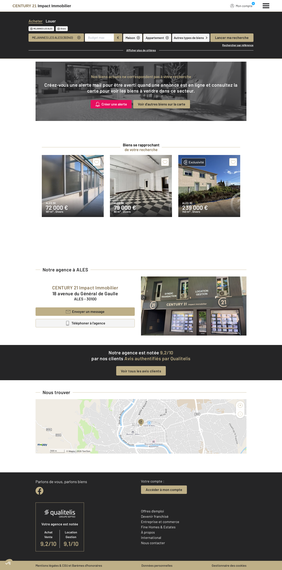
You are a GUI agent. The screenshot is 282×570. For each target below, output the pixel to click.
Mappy (72, 451)
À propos (148, 532)
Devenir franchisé (155, 516)
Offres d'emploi (152, 511)
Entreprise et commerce (160, 522)
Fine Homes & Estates (158, 527)
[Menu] (266, 5)
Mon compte (241, 6)
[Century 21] (41, 6)
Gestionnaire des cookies (229, 565)
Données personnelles (156, 565)
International (151, 537)
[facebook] (39, 491)
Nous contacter (153, 543)
